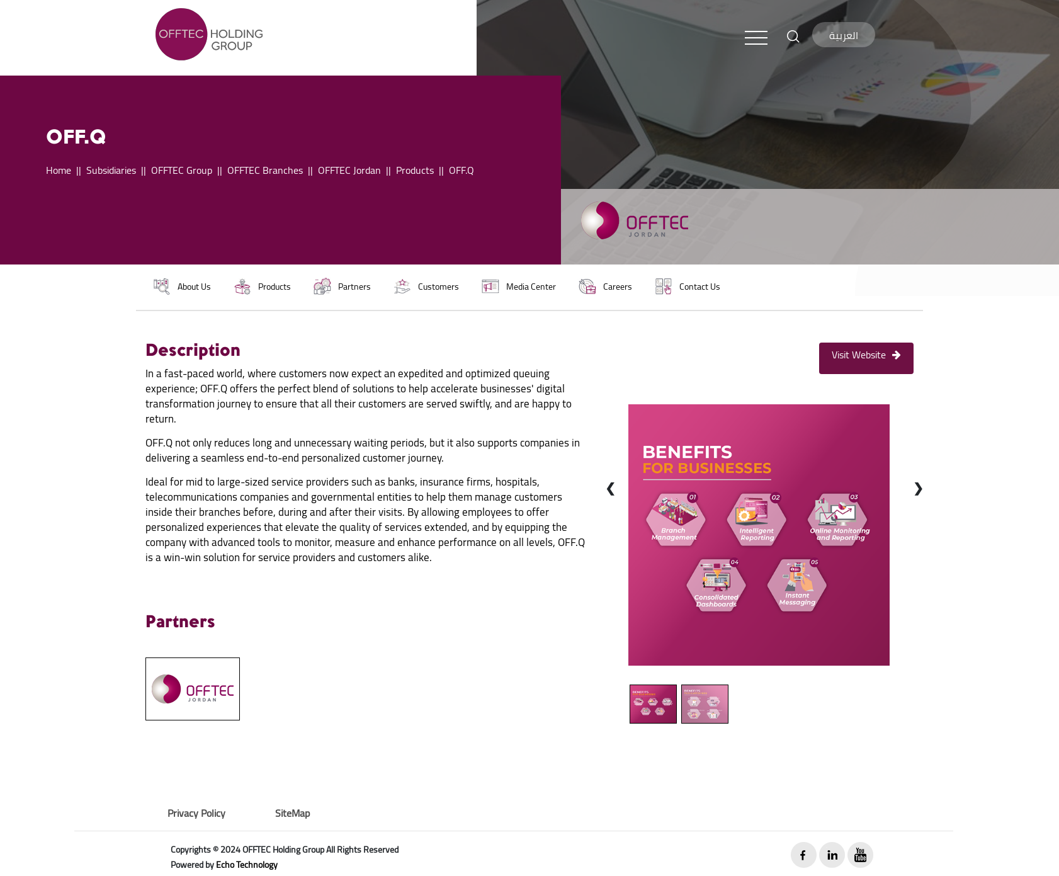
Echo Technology (247, 864)
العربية (843, 35)
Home (58, 170)
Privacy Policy (196, 813)
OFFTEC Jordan (349, 170)
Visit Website (866, 354)
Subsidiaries (111, 170)
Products (415, 170)
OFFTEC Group (181, 170)
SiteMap (292, 813)
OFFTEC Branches (265, 170)
